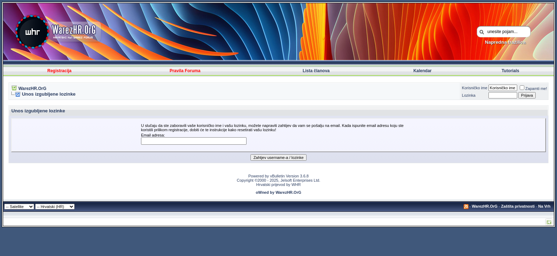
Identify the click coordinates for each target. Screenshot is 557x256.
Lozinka (468, 95)
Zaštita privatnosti (518, 206)
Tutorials (510, 70)
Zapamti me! (533, 88)
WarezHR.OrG (32, 88)
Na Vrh (544, 206)
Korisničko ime (474, 88)
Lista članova (316, 70)
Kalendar (422, 70)
